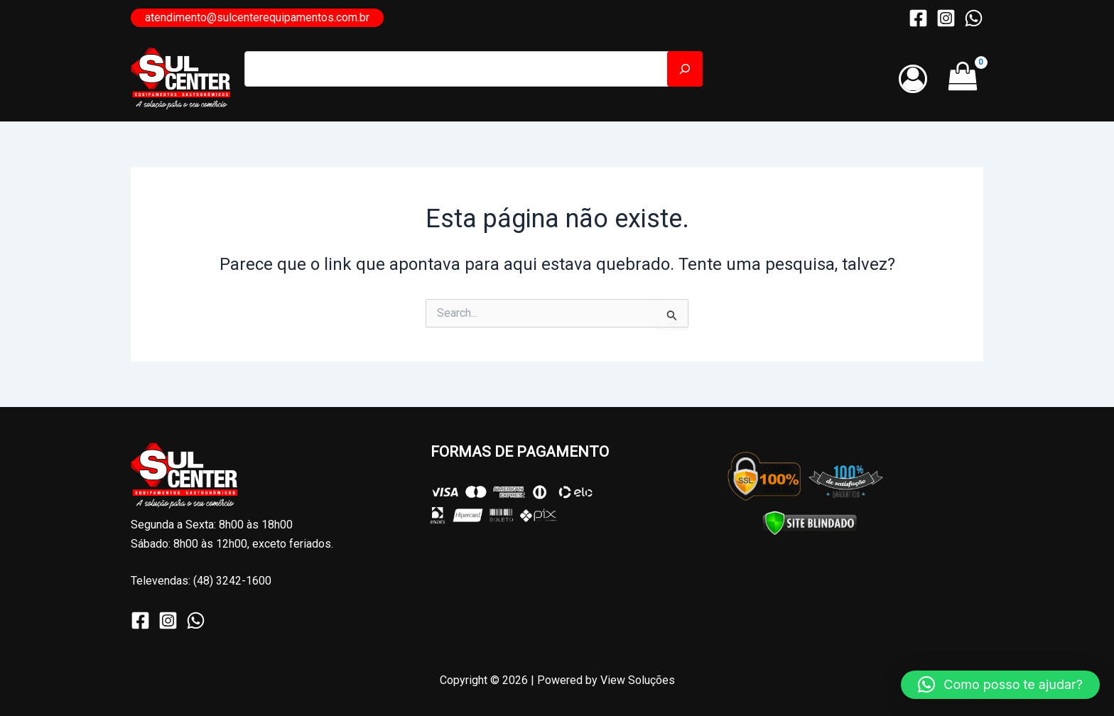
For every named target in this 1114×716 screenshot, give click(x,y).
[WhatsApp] (973, 18)
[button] (257, 18)
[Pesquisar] (685, 69)
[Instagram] (946, 18)
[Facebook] (918, 18)
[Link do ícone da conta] (913, 79)
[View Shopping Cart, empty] (962, 79)
